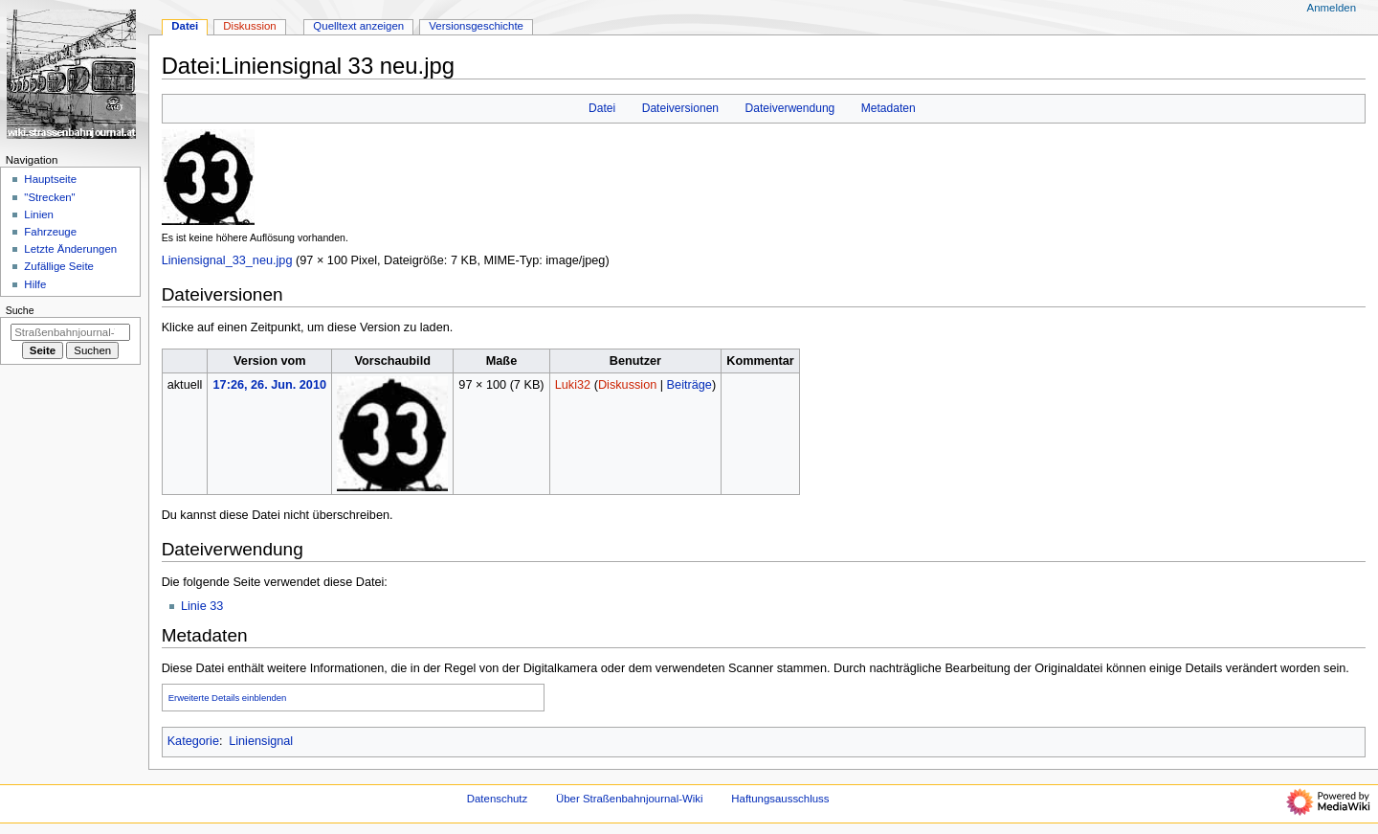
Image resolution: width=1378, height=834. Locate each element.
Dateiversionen (680, 108)
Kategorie (193, 741)
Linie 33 (202, 606)
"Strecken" (49, 197)
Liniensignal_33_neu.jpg (227, 260)
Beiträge (689, 385)
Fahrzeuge (50, 231)
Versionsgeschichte (476, 26)
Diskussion (627, 385)
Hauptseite (50, 179)
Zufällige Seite (59, 266)
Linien (39, 214)
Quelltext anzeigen (358, 26)
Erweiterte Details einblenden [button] (227, 697)
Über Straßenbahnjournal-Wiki (629, 798)
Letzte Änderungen (70, 249)
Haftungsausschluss (780, 798)
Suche (20, 310)
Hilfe (35, 284)
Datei (602, 108)
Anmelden (1332, 7)
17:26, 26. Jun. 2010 (270, 385)
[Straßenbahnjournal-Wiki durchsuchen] (70, 332)
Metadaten (888, 108)
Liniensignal (261, 741)
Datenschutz (497, 798)
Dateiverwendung (790, 108)
